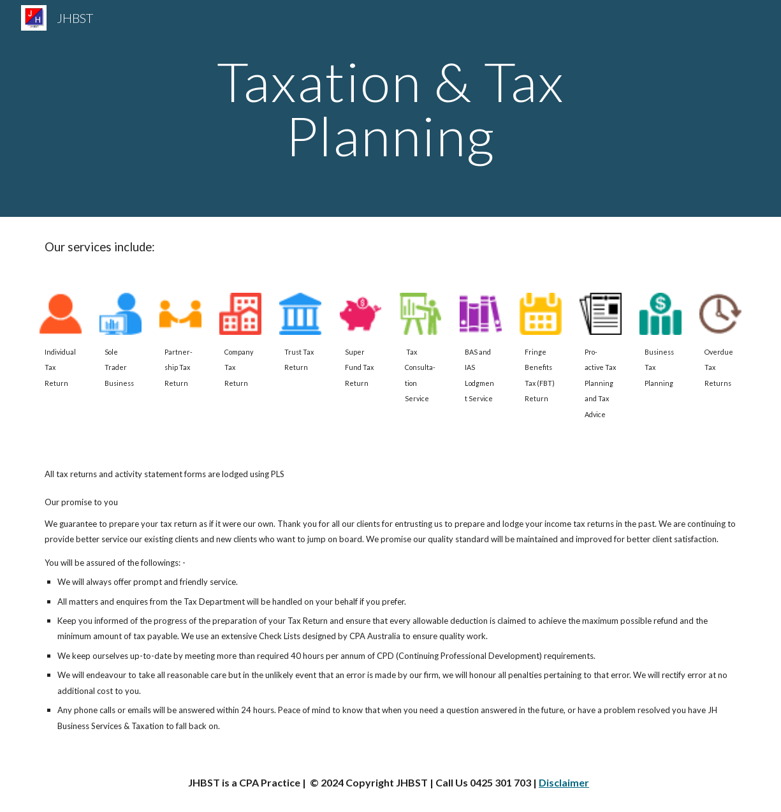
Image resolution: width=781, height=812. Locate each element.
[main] (390, 108)
